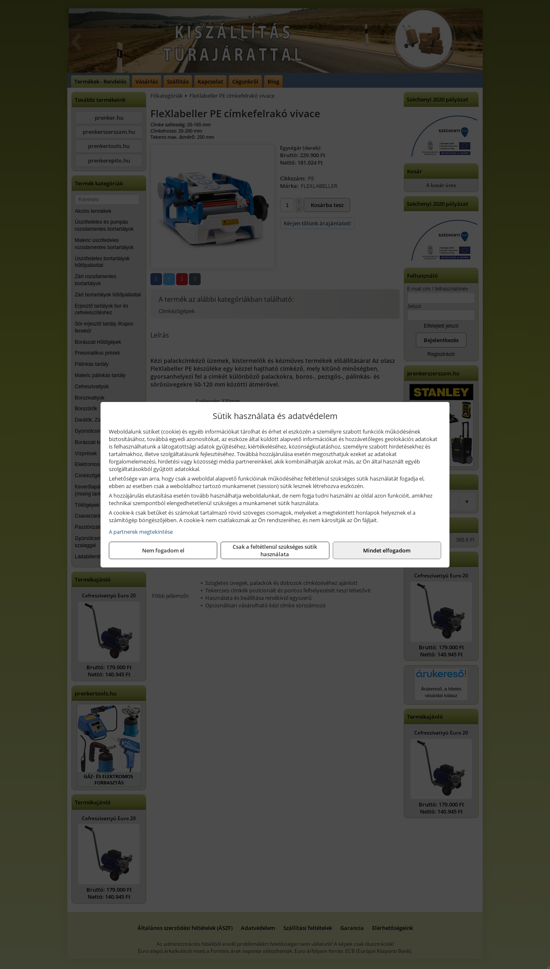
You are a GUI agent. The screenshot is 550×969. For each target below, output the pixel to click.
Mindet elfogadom (386, 550)
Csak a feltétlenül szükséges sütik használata (275, 550)
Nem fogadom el (163, 550)
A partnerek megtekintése (141, 531)
